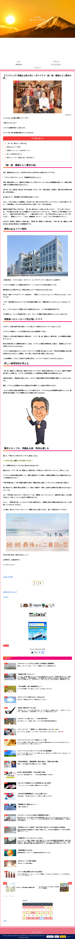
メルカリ (6, 597)
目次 (36, 138)
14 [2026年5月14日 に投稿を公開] (37, 912)
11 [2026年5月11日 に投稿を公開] (24, 912)
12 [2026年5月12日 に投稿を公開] (28, 912)
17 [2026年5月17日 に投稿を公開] (50, 912)
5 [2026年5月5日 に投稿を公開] (28, 909)
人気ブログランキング (10, 592)
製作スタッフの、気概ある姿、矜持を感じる (20, 157)
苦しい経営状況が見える (14, 154)
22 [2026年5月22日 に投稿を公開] (41, 915)
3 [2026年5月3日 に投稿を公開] (50, 907)
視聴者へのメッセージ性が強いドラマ (18, 150)
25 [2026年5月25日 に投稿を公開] (24, 918)
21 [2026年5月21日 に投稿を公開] (37, 915)
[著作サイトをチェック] (32, 652)
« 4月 (4, 921)
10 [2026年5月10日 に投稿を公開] (50, 909)
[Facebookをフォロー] (39, 652)
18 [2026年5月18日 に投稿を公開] (24, 915)
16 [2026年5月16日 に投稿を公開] (46, 912)
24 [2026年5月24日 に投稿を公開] (50, 915)
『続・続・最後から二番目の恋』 (17, 143)
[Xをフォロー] (35, 652)
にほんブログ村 (8, 577)
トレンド (5, 645)
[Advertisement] (37, 49)
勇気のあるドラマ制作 (14, 147)
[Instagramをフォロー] (42, 652)
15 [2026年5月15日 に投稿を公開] (41, 912)
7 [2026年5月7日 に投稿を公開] (37, 909)
